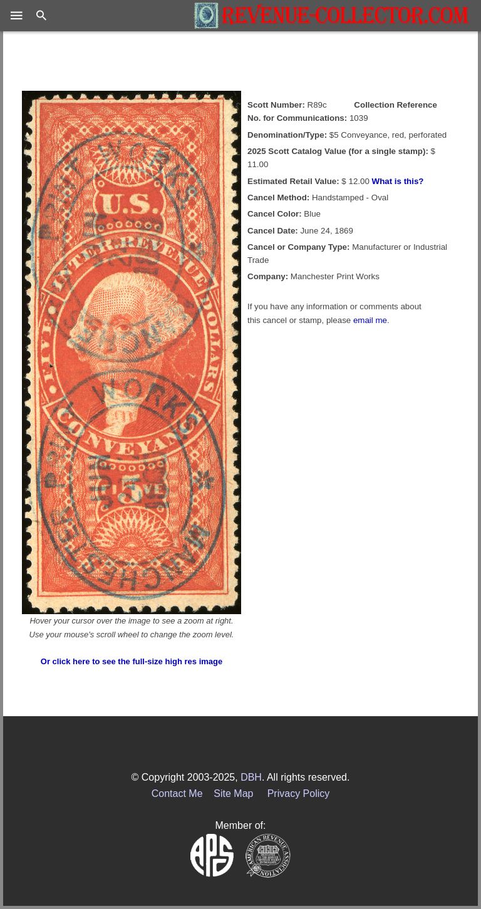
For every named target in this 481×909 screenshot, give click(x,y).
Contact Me (177, 793)
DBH (251, 777)
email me (370, 320)
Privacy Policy (298, 793)
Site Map (233, 793)
